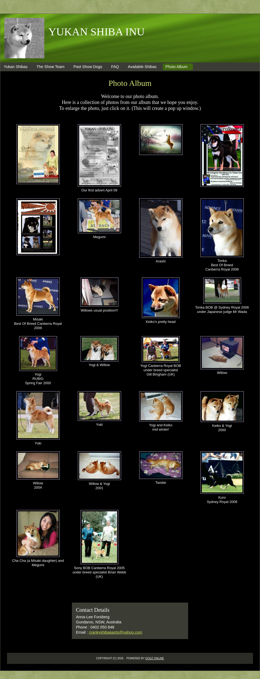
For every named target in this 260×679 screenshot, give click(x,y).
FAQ (115, 67)
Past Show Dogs (88, 67)
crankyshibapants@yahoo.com (115, 632)
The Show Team (50, 67)
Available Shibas (142, 67)
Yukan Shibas (16, 67)
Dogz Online (154, 658)
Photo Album (176, 67)
